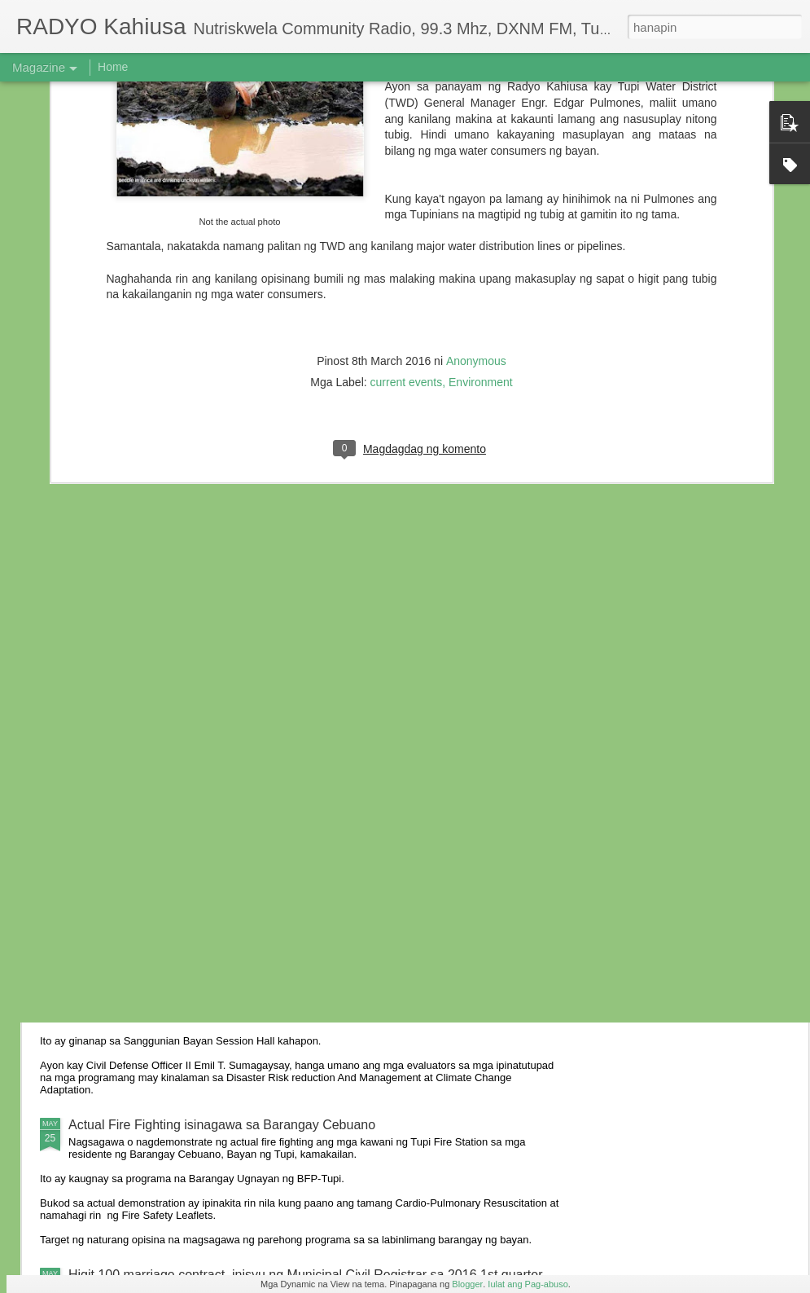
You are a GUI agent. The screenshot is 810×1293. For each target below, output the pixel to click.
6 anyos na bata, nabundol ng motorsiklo (185, 724)
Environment (481, 169)
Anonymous (476, 148)
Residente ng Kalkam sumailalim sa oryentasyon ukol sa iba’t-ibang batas (280, 874)
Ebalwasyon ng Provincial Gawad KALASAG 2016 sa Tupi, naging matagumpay (299, 987)
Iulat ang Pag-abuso (527, 1284)
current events (406, 169)
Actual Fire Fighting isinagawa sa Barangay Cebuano (221, 1125)
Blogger (467, 1284)
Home (113, 66)
